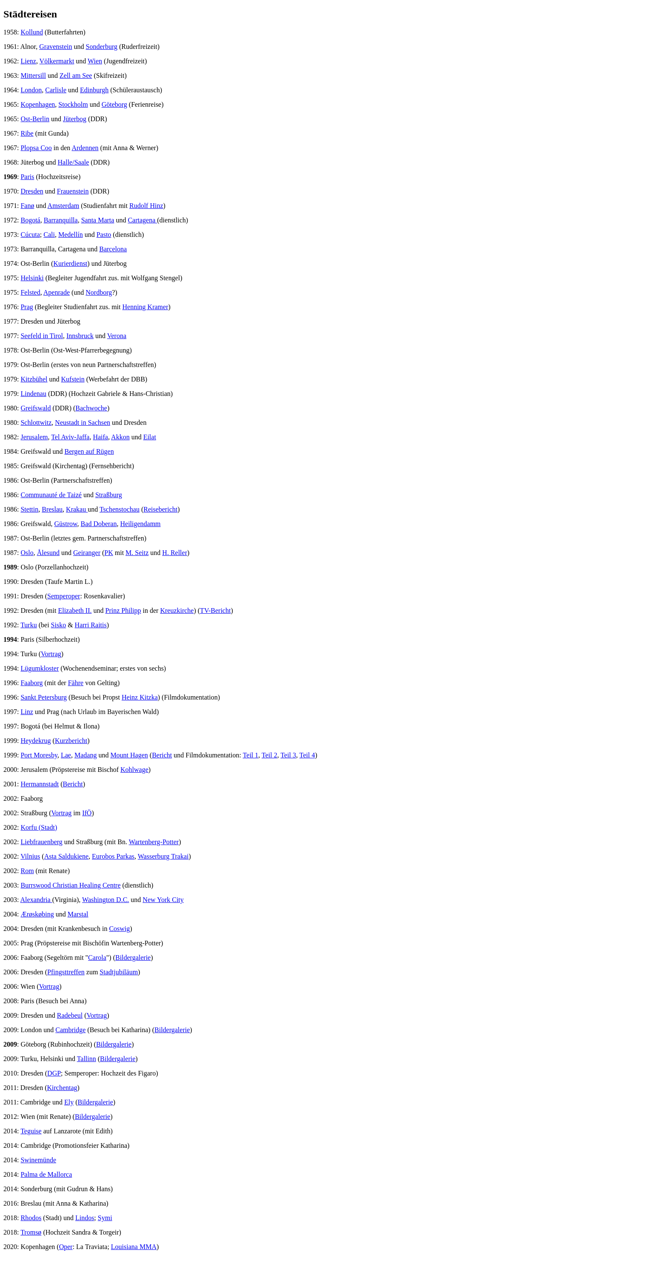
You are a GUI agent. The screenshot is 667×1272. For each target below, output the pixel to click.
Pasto (104, 234)
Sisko (58, 625)
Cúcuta (30, 234)
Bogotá (30, 220)
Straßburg (108, 494)
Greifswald (35, 408)
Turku (28, 625)
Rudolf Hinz (146, 205)
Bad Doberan (99, 523)
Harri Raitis (91, 625)
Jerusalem (34, 437)
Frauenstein (73, 191)
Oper (66, 1246)
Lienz (28, 61)
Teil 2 (269, 755)
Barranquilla (61, 220)
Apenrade (56, 292)
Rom (27, 870)
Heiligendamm (140, 523)
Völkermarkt (57, 61)
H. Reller (174, 552)
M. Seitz (136, 552)
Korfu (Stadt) (38, 827)
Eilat (149, 437)
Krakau (77, 509)
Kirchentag (62, 1087)
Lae (66, 755)
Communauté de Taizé (50, 494)
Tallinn (86, 1058)
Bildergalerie (133, 957)
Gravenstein (55, 46)
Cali (49, 234)
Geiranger (86, 552)
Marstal (78, 914)
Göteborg (114, 104)
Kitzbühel (33, 379)
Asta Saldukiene (66, 856)
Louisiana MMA (134, 1246)
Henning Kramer (145, 306)
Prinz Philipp (123, 610)
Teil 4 (307, 755)
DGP (54, 1073)
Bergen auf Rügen (89, 451)
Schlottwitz (35, 422)
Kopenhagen (37, 104)
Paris (27, 176)
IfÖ (86, 813)
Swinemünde (38, 1160)
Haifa (100, 437)
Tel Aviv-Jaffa (70, 437)
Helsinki (31, 278)
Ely (69, 1102)
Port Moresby (38, 755)
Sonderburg (101, 46)
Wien (95, 61)
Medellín (70, 234)
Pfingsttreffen (66, 972)
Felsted (30, 292)
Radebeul (70, 1015)
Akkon (120, 437)
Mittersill (33, 75)
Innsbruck (80, 335)
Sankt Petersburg (43, 697)
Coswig (119, 928)
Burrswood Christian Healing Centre (70, 885)
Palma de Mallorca (46, 1174)
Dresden (31, 191)
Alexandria (36, 899)
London (31, 90)
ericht (223, 610)
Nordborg (99, 292)
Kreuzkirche (177, 610)
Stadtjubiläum (119, 972)
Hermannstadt (39, 784)
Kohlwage (134, 769)
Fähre (75, 682)
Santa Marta (97, 220)
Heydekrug (35, 740)
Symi (105, 1217)
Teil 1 (251, 755)
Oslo (26, 552)
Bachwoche (91, 408)
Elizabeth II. (74, 610)
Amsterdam (64, 205)
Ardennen (84, 147)
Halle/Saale (73, 162)
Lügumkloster (39, 668)
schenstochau (121, 509)
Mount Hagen (129, 755)
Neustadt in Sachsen (82, 422)
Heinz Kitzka (140, 697)
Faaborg (31, 682)
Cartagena (142, 220)
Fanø (27, 205)
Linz (26, 711)
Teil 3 (288, 755)
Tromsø (30, 1232)
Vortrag (51, 653)
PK (108, 552)
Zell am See (76, 75)
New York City (163, 899)
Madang (85, 755)
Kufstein (73, 379)
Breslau (52, 509)
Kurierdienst (70, 263)
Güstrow (65, 523)
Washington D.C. (105, 899)
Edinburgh (94, 90)
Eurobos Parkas (113, 856)
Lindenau (33, 393)
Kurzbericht (71, 740)
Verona (116, 335)
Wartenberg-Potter (154, 841)
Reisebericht (160, 509)
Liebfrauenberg (41, 841)
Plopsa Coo (35, 147)
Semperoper (63, 596)
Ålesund (48, 552)
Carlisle (55, 90)
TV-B (207, 610)
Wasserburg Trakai (163, 856)
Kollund (31, 32)
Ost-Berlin (34, 118)
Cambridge (70, 1029)
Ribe (26, 133)
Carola (97, 957)
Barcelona (113, 249)
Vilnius (30, 856)
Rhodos (30, 1217)
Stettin (29, 509)
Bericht (162, 755)
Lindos (84, 1217)
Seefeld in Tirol (41, 335)
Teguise (31, 1131)
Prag (26, 306)
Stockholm (73, 104)
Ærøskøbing (37, 914)
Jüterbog (74, 118)
